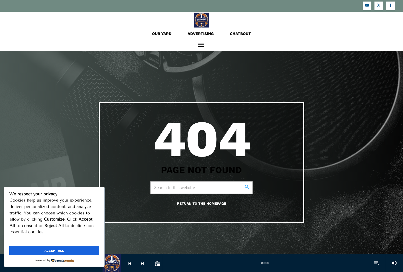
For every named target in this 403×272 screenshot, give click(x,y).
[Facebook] (390, 6)
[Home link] (201, 19)
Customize (31, 240)
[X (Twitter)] (378, 6)
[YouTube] (367, 6)
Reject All (77, 240)
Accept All (54, 250)
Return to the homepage (201, 204)
